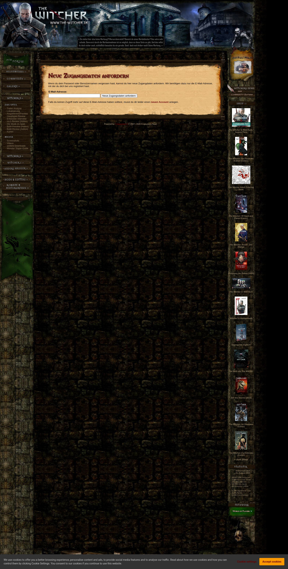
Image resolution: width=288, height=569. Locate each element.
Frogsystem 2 (121, 124)
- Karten (9, 131)
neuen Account (160, 102)
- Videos (10, 143)
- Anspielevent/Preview (17, 113)
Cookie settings (246, 562)
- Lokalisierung (13, 111)
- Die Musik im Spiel (15, 124)
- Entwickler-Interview (16, 119)
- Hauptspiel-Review (15, 116)
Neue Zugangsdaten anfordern (119, 95)
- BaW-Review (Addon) (17, 129)
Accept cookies (271, 562)
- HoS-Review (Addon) (17, 121)
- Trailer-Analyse (13, 108)
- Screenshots (12, 140)
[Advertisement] (133, 43)
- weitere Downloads (16, 146)
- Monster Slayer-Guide (17, 148)
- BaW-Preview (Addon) (17, 126)
